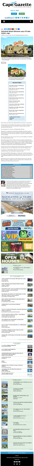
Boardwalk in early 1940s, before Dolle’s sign (17, 107)
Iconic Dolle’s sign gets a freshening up (16, 85)
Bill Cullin (4, 305)
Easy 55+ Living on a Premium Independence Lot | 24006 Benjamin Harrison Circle (14, 325)
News (26, 339)
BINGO (3, 361)
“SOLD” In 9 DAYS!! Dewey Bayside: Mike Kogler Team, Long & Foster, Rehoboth (14, 279)
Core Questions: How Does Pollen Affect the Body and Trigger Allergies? (11, 370)
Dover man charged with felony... (7, 171)
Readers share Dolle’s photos (14, 101)
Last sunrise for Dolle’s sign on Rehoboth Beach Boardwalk (20, 104)
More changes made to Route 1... (7, 167)
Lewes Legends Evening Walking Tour (9, 349)
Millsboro (14, 437)
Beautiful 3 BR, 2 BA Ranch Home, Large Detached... (21, 396)
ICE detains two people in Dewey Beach (8, 166)
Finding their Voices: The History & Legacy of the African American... (12, 366)
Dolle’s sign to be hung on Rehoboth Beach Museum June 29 (20, 91)
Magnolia (14, 389)
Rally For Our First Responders (8, 355)
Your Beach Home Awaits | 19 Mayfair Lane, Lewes (22, 382)
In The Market (17, 343)
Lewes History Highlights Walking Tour (9, 345)
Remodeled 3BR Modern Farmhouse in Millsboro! (22, 436)
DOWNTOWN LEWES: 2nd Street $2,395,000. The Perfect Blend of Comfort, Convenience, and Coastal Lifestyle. (14, 289)
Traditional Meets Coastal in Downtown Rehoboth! (11, 304)
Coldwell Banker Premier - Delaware (9, 301)
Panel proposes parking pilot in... (7, 173)
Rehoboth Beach (15, 397)
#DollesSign (12, 118)
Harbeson (14, 403)
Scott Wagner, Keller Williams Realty (9, 296)
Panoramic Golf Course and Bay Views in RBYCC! (22, 442)
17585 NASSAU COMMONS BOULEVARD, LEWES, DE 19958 (17, 457)
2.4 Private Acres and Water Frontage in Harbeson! (22, 402)
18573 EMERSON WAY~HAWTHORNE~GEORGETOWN (12, 319)
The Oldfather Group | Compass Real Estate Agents (11, 311)
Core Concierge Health (6, 371)
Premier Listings (17, 379)
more (30, 376)
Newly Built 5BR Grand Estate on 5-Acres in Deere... (21, 430)
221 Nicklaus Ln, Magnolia (18, 388)
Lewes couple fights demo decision (8, 168)
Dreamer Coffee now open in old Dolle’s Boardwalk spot (19, 94)
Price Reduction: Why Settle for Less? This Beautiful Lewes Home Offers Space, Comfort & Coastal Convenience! (14, 295)
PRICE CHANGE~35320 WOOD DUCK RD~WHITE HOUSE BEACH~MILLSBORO (13, 300)
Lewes (14, 268)
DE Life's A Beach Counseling (8, 374)
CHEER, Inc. (5, 358)
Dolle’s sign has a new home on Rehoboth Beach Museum (20, 88)
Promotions (20, 339)
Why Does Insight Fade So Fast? (7, 373)
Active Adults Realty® (6, 327)
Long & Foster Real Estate (18, 269)
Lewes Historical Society (7, 346)
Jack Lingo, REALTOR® (18, 404)
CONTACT (17, 455)
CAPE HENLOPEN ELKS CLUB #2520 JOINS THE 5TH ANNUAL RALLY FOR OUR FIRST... (12, 354)
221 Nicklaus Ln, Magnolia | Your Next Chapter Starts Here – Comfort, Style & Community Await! (13, 330)
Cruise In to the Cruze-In (6, 357)
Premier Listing (17, 265)
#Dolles (11, 119)
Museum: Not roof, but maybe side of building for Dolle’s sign (20, 113)
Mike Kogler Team (6, 281)
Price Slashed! (15, 422)
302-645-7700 (17, 459)
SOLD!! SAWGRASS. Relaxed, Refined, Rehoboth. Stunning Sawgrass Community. (13, 284)
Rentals (29, 339)
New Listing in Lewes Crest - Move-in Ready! (21, 267)
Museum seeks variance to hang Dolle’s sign (17, 110)
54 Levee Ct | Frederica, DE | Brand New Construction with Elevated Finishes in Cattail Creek (14, 310)
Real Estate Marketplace (17, 276)
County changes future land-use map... (8, 172)
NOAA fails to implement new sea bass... (8, 177)
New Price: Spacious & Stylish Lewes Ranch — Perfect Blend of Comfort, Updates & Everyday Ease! (13, 315)
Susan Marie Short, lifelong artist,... (8, 176)
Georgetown (15, 431)
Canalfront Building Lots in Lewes (19, 415)
